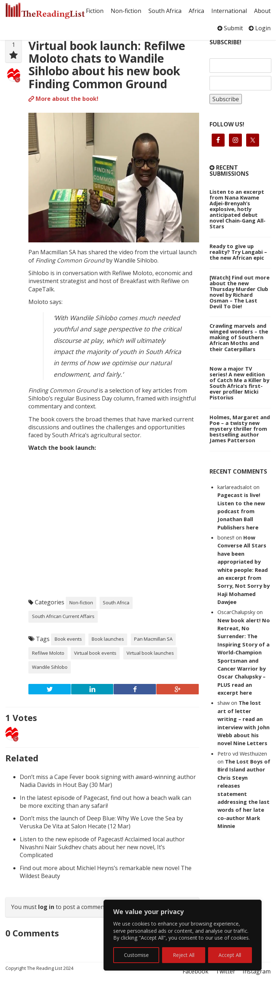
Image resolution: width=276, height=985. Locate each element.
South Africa (164, 11)
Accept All (229, 955)
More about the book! (63, 99)
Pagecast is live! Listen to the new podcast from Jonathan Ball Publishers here (241, 511)
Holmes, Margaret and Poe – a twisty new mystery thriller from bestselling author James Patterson (240, 428)
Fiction (95, 11)
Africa (196, 11)
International (229, 11)
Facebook (195, 971)
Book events (68, 639)
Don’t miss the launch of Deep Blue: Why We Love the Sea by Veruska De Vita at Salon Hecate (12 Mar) (101, 822)
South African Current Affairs (63, 616)
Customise (136, 955)
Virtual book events (95, 653)
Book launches (108, 639)
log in (46, 907)
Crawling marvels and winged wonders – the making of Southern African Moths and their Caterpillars (239, 337)
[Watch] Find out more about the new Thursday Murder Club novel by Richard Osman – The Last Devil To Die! (240, 292)
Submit (230, 28)
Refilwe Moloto (48, 653)
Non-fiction (126, 11)
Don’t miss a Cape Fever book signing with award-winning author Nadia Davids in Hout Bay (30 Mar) (108, 781)
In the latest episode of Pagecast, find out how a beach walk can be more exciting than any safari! (105, 802)
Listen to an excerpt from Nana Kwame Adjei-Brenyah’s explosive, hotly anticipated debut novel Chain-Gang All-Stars (238, 209)
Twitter (225, 971)
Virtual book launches (150, 653)
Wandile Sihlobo (50, 667)
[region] (183, 935)
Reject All (183, 955)
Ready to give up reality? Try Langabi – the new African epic (238, 251)
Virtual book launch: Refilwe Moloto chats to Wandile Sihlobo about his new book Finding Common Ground (106, 64)
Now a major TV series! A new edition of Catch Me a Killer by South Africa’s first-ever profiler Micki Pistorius (239, 383)
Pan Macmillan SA (153, 639)
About (262, 11)
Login (260, 28)
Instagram (257, 971)
